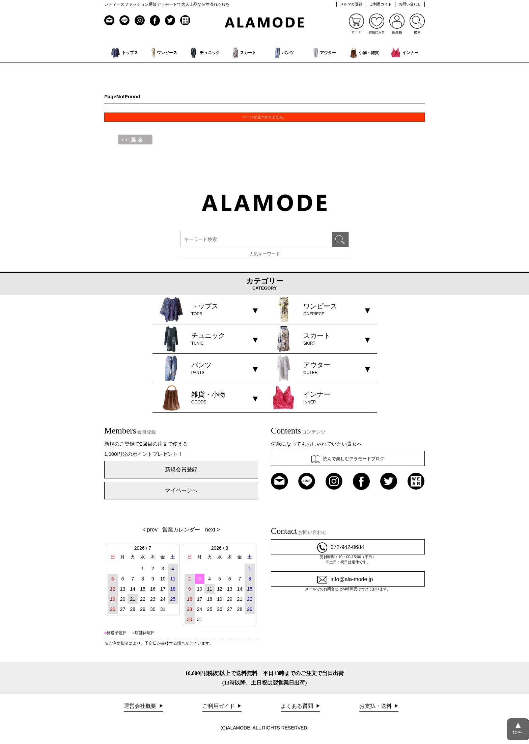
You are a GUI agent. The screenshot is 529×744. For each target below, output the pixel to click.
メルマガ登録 (351, 4)
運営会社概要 (141, 706)
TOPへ (518, 726)
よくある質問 (297, 706)
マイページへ (181, 490)
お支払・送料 (376, 706)
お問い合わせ (410, 4)
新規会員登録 (181, 469)
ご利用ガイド (380, 4)
